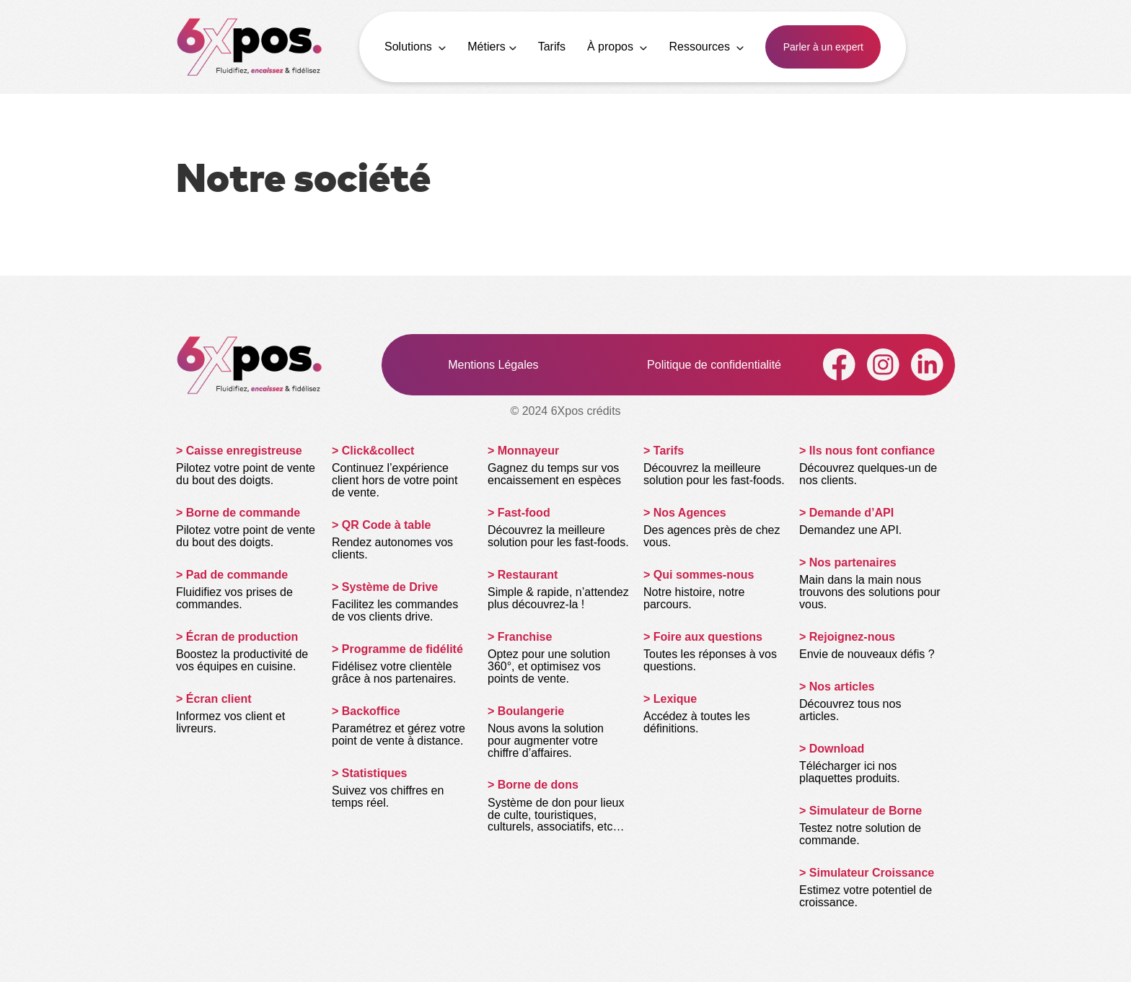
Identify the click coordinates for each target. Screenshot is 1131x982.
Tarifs (552, 46)
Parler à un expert (823, 47)
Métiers (491, 46)
